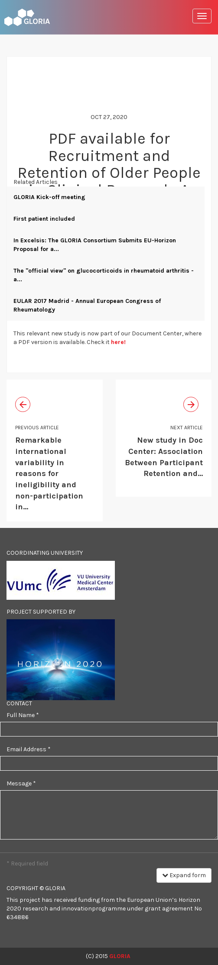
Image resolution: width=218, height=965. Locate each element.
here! (118, 342)
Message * (21, 783)
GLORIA (119, 956)
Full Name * (23, 715)
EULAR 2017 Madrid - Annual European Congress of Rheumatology (87, 305)
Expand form (184, 875)
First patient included (44, 218)
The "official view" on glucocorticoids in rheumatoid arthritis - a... (103, 275)
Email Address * (29, 749)
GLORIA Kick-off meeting (49, 197)
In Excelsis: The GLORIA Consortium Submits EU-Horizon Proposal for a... (94, 245)
